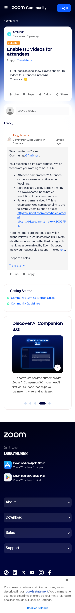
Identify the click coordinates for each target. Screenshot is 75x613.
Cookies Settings (37, 608)
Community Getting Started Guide (33, 298)
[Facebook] (49, 572)
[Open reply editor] (38, 110)
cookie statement (37, 591)
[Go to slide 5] (49, 403)
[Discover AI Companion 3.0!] (37, 359)
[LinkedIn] (14, 572)
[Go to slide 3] (35, 403)
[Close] (67, 580)
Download (14, 517)
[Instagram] (41, 572)
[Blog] (6, 572)
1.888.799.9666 (16, 453)
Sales (10, 532)
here (62, 249)
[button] (6, 8)
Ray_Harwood (21, 135)
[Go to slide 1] (25, 403)
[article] (37, 205)
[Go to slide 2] (30, 403)
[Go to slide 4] (42, 403)
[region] (37, 594)
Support (12, 548)
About (11, 502)
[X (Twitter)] (23, 572)
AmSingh (18, 32)
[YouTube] (32, 572)
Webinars (12, 21)
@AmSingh (32, 155)
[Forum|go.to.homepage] (29, 8)
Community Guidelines (25, 303)
